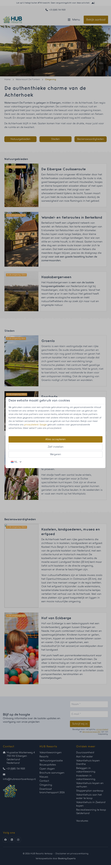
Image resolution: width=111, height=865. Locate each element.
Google (43, 425)
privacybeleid (31, 425)
